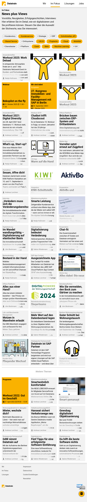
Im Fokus (5, 471)
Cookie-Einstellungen (30, 474)
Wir (3, 467)
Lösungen (5, 474)
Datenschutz (27, 471)
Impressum (27, 467)
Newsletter (27, 478)
